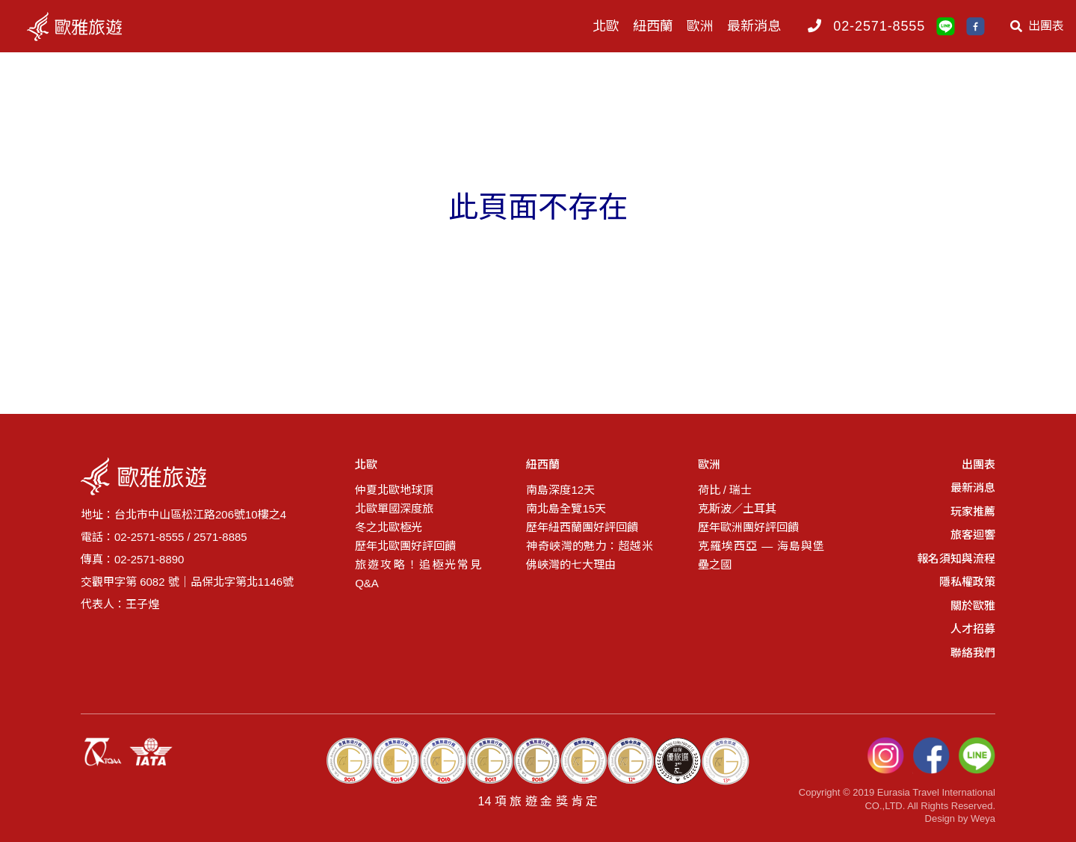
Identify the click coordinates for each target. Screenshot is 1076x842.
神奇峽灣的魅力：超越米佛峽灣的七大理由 (589, 555)
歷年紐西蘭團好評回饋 (582, 527)
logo (88, 26)
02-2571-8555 (879, 26)
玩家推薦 (972, 511)
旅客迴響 (972, 534)
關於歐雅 (972, 605)
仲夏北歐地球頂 (394, 489)
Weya (983, 818)
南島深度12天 (560, 489)
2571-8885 (220, 536)
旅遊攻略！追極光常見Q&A (418, 573)
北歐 (606, 26)
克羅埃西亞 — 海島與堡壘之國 (761, 555)
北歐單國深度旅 (394, 508)
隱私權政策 (967, 581)
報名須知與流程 (956, 558)
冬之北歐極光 (388, 527)
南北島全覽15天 (566, 508)
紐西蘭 (653, 26)
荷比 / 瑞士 (725, 489)
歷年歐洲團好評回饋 (748, 527)
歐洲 (700, 26)
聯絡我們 (972, 652)
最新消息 (754, 26)
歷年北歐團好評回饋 (405, 545)
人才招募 (972, 628)
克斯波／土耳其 (737, 508)
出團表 (1037, 26)
